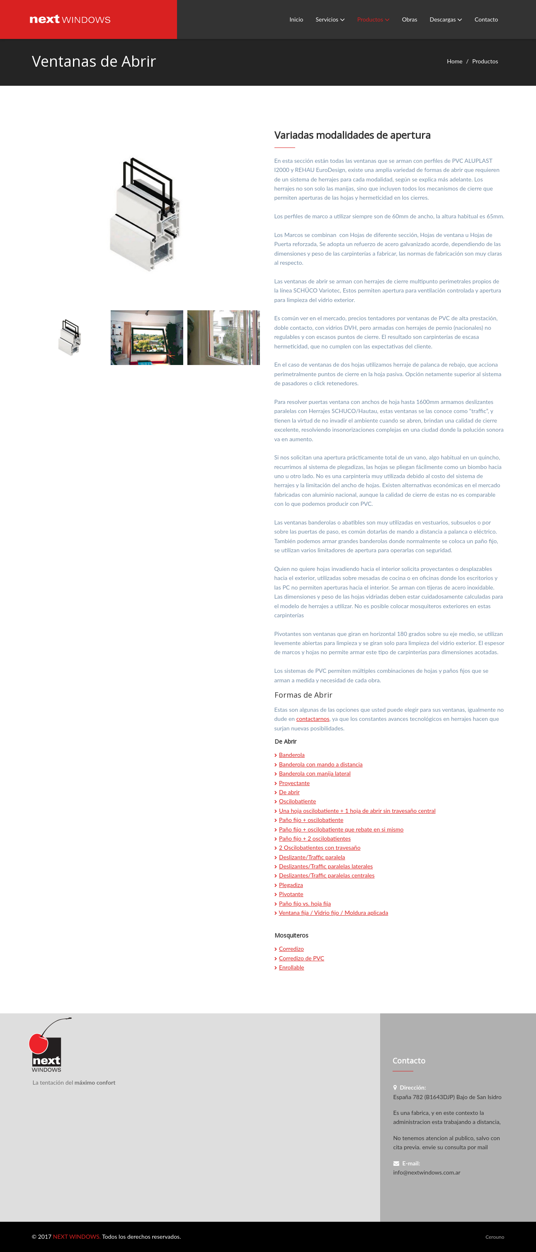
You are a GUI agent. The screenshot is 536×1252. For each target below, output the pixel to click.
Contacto (486, 19)
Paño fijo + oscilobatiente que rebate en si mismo (341, 829)
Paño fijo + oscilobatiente (311, 819)
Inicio (296, 19)
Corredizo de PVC (301, 958)
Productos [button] (373, 19)
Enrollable (291, 967)
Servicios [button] (329, 19)
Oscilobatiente (297, 801)
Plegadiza (291, 884)
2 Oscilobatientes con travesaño (320, 847)
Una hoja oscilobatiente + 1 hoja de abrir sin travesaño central (357, 810)
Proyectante (294, 782)
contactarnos (313, 718)
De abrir (289, 791)
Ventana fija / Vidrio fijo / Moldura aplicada (333, 912)
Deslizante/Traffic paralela (312, 856)
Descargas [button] (446, 19)
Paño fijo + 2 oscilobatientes (315, 838)
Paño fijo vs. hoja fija (305, 903)
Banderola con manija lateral (315, 773)
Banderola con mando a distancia (321, 764)
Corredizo (291, 948)
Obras (409, 19)
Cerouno (494, 1237)
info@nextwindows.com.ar (427, 1172)
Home (454, 61)
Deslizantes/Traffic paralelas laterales (326, 866)
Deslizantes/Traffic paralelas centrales (326, 875)
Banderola (292, 754)
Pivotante (291, 893)
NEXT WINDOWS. (77, 1236)
